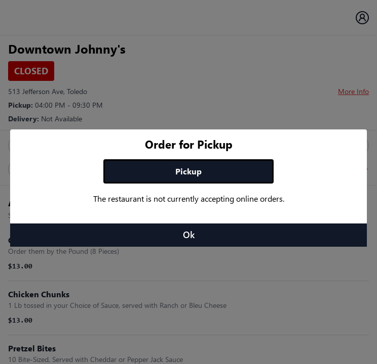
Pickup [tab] (188, 171)
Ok (189, 235)
